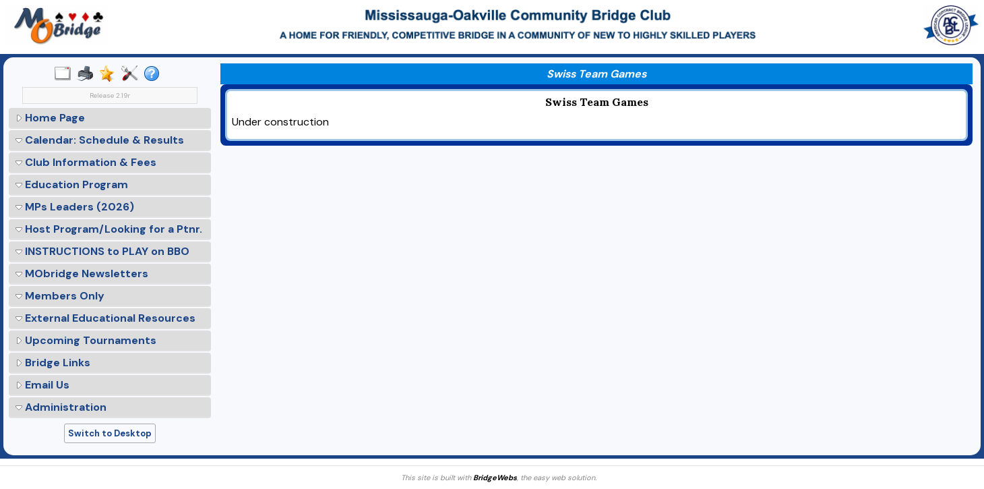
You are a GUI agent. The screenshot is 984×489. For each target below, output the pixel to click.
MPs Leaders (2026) (75, 207)
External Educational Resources (105, 318)
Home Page (50, 118)
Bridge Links (53, 362)
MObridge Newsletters (82, 273)
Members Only (60, 296)
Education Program (72, 184)
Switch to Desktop (110, 433)
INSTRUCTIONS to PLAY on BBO (102, 251)
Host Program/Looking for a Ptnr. (109, 229)
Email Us (42, 385)
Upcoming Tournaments (86, 340)
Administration (61, 407)
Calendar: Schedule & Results (100, 140)
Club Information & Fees (86, 162)
